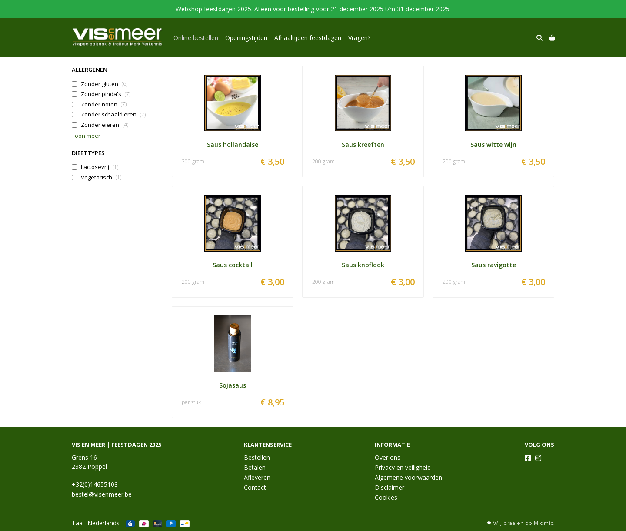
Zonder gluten (104, 84)
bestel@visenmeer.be (102, 494)
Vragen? (359, 37)
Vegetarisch (101, 177)
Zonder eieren (104, 125)
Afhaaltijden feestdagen (307, 37)
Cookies (386, 497)
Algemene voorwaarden (408, 477)
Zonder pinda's (105, 94)
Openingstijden (246, 37)
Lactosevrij (99, 167)
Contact (255, 487)
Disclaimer (389, 487)
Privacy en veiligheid (403, 467)
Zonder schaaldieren (113, 114)
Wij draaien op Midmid (520, 523)
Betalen (255, 467)
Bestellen (257, 457)
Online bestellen (195, 37)
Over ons (387, 457)
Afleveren (257, 477)
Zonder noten (104, 104)
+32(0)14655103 (95, 484)
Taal (78, 523)
